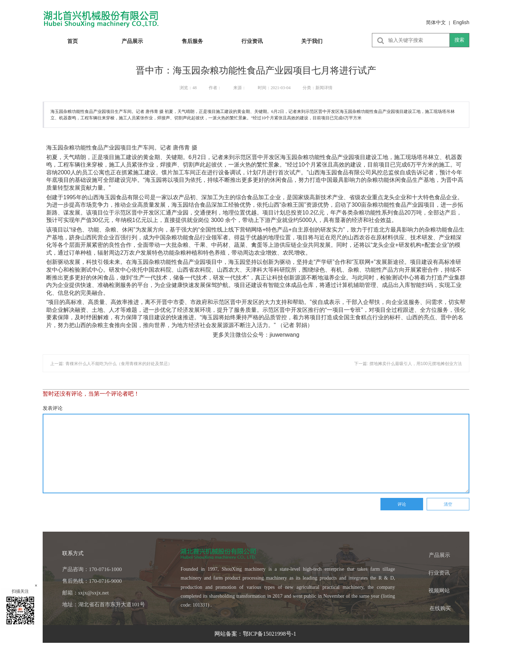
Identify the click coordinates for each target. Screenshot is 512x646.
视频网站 (439, 590)
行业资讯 (252, 41)
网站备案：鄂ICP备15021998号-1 (256, 634)
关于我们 (311, 41)
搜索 (459, 40)
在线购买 (440, 608)
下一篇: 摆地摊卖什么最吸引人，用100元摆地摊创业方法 (408, 363)
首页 (72, 41)
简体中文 (436, 22)
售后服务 (192, 41)
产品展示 (132, 41)
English (461, 22)
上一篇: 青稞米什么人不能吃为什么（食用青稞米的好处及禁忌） (111, 363)
